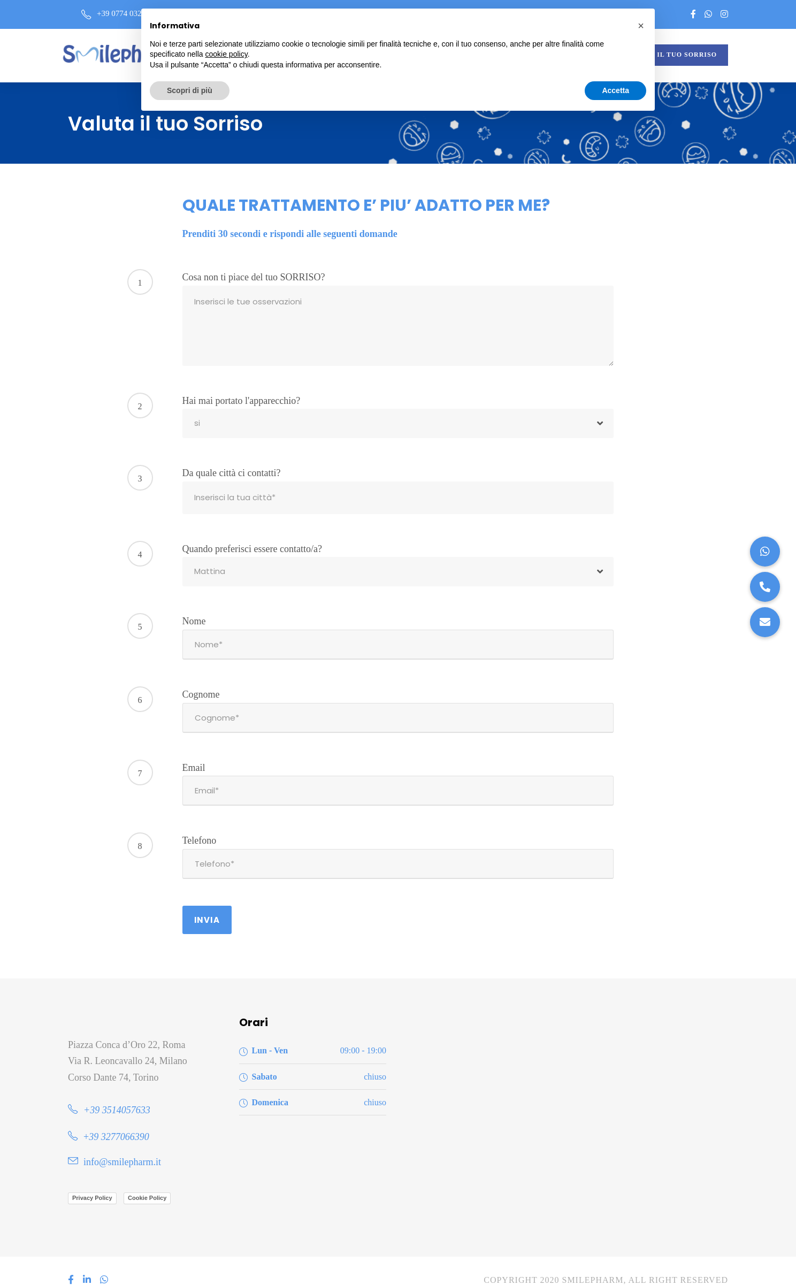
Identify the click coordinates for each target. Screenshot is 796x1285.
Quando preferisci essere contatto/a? (252, 545)
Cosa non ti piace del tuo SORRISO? (253, 277)
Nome (194, 618)
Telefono (199, 827)
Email (193, 758)
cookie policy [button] (226, 54)
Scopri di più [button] (189, 90)
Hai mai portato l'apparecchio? (241, 400)
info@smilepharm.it (122, 1142)
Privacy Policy (92, 1178)
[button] (765, 622)
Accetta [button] (615, 90)
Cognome (201, 688)
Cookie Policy (147, 1178)
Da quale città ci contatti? (231, 473)
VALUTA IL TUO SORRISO (671, 54)
